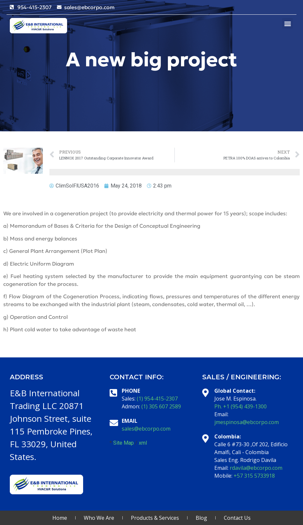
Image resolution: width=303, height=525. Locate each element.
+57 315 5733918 (254, 475)
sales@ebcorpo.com (146, 428)
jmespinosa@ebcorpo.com (246, 422)
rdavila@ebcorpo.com (256, 467)
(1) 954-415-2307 (157, 398)
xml (143, 443)
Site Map (123, 443)
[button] (287, 23)
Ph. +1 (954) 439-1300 (240, 406)
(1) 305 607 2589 (161, 406)
